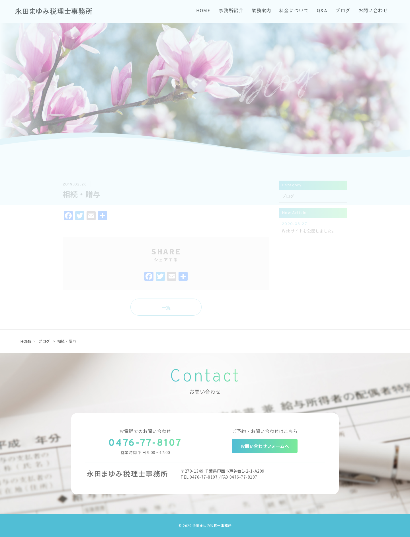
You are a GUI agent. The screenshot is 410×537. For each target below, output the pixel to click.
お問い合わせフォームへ (265, 446)
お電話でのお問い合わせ (145, 431)
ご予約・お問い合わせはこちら (265, 431)
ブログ (44, 341)
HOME (25, 341)
